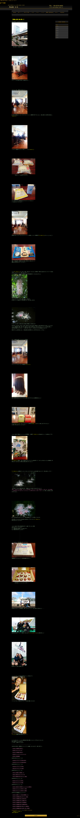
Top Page (14, 12)
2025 (57, 28)
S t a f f (33, 12)
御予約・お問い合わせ (49, 12)
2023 (57, 32)
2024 (57, 30)
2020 (57, 37)
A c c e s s (43, 12)
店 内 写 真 (26, 12)
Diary (23, 810)
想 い (20, 12)
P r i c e (37, 12)
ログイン (78, 815)
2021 (57, 35)
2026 (57, 26)
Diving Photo (62, 12)
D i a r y (56, 12)
